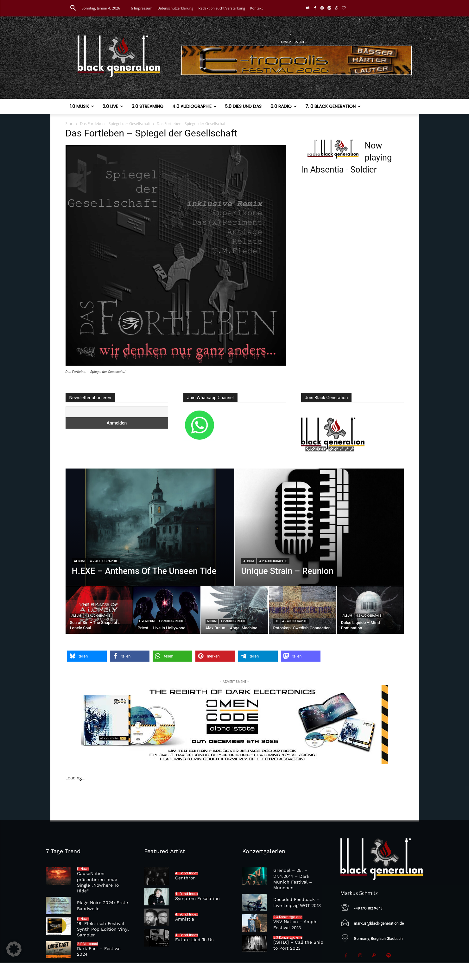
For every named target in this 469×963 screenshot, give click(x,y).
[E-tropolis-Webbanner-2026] (296, 60)
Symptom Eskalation (197, 898)
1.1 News (83, 869)
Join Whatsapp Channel (210, 397)
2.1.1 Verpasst (87, 944)
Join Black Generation (326, 397)
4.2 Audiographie (104, 561)
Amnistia (184, 919)
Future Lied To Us (194, 939)
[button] (73, 8)
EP (276, 621)
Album (79, 561)
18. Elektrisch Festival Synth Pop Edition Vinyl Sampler (103, 929)
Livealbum (147, 621)
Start (70, 123)
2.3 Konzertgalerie (287, 917)
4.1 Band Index (186, 873)
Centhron (185, 877)
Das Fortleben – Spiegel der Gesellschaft (115, 123)
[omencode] (235, 724)
